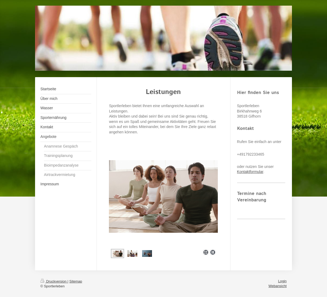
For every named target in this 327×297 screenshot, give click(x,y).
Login (282, 281)
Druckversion (53, 281)
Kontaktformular (250, 172)
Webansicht (277, 286)
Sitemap (75, 281)
